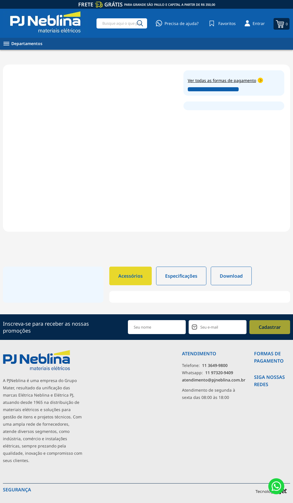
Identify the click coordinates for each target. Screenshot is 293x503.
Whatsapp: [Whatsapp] (207, 372)
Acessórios (130, 276)
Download (231, 276)
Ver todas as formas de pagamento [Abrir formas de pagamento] (225, 80)
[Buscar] (140, 23)
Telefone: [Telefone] (205, 365)
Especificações (181, 276)
